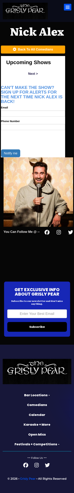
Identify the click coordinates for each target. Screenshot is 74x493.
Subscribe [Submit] (37, 327)
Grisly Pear (28, 478)
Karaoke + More (37, 424)
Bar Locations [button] (37, 395)
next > (33, 73)
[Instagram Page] (59, 233)
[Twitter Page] (70, 233)
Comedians (37, 405)
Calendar (37, 415)
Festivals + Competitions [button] (37, 444)
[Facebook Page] (47, 233)
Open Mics (37, 434)
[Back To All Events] (33, 50)
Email (4, 107)
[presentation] (28, 140)
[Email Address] (37, 313)
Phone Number (10, 121)
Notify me (10, 153)
